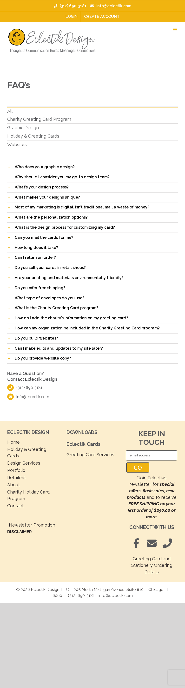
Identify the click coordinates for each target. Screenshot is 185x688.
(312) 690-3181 (70, 6)
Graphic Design (23, 127)
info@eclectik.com (110, 6)
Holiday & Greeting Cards (33, 136)
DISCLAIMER (19, 531)
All (10, 111)
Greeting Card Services (90, 454)
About (13, 484)
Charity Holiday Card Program (28, 495)
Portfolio (16, 470)
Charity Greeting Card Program (39, 119)
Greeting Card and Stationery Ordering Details (151, 565)
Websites (17, 144)
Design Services (23, 463)
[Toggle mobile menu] (175, 29)
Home (13, 442)
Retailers (16, 477)
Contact (15, 505)
